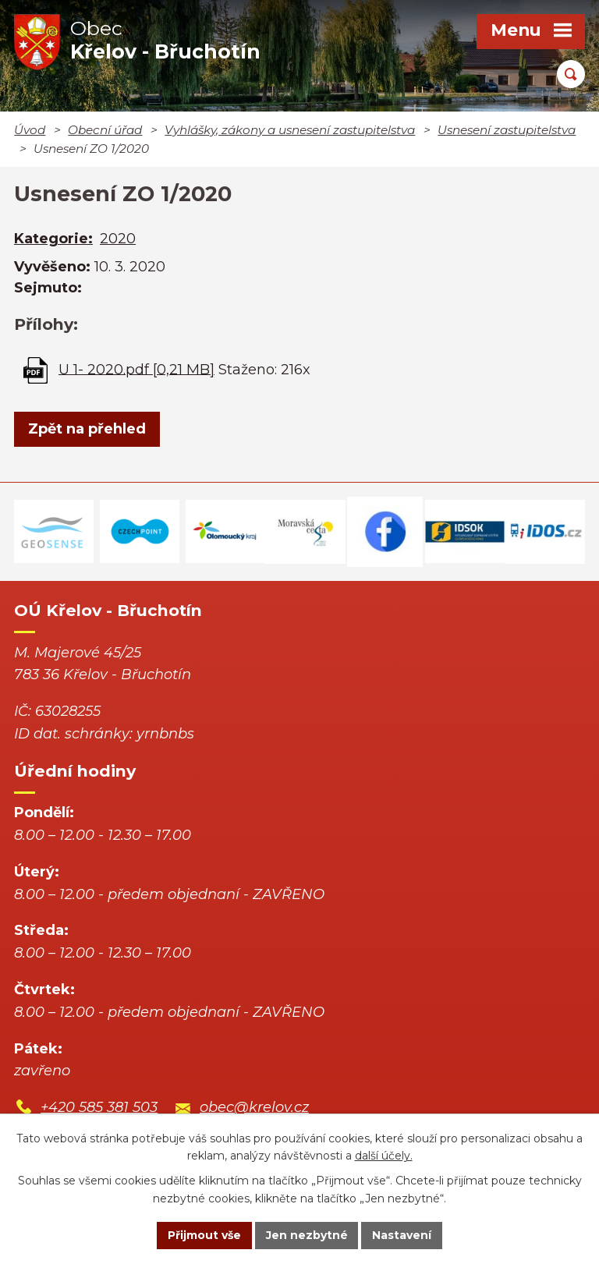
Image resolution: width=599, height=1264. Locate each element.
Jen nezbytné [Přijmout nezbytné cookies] (307, 1235)
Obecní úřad (105, 129)
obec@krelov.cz (254, 1107)
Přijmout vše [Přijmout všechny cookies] (204, 1235)
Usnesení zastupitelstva (507, 129)
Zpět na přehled (87, 428)
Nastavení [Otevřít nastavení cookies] (402, 1235)
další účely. (384, 1156)
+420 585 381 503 (99, 1107)
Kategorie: (53, 238)
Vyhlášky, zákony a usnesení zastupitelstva (290, 129)
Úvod (29, 129)
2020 (118, 238)
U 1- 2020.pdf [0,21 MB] (136, 368)
